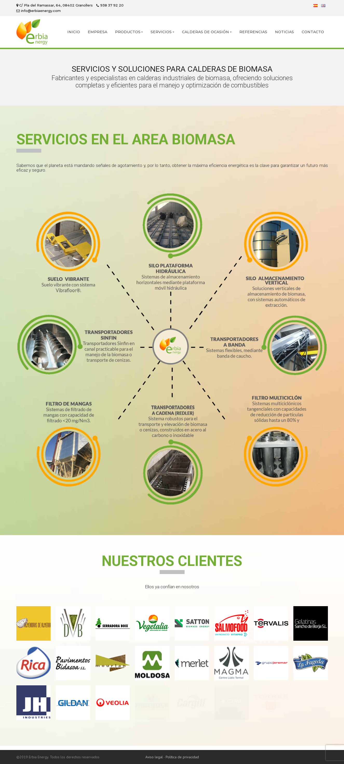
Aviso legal (154, 757)
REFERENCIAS (253, 32)
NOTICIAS (284, 32)
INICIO (73, 32)
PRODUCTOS (127, 32)
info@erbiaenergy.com (41, 11)
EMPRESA (97, 32)
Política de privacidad (182, 757)
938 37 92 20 (112, 5)
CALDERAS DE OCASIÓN (205, 32)
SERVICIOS (161, 32)
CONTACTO (313, 32)
